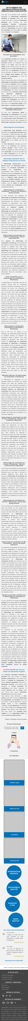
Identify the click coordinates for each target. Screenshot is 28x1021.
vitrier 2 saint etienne (10, 1019)
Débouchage (10, 975)
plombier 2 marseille (11, 1013)
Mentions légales (5, 987)
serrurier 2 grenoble (6, 1015)
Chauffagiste (5, 977)
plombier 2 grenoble (17, 1015)
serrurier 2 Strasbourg (21, 1019)
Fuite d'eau (4, 975)
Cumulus (4, 979)
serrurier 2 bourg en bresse (15, 1007)
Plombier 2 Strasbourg (8, 967)
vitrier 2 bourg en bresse (15, 1009)
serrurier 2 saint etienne (12, 1017)
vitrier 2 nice (17, 1011)
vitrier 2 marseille (22, 1013)
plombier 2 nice (8, 1011)
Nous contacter (5, 989)
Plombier (10, 977)
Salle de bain (9, 979)
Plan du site (4, 985)
